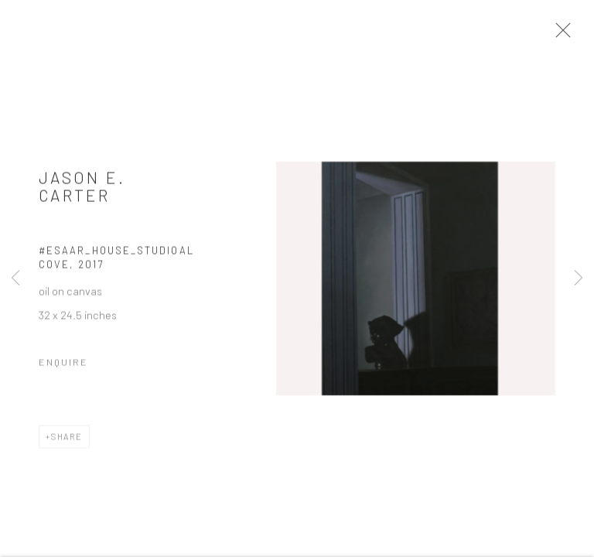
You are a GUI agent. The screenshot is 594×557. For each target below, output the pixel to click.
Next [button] (578, 278)
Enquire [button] (63, 364)
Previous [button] (15, 278)
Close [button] (560, 34)
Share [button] (67, 439)
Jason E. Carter (82, 189)
